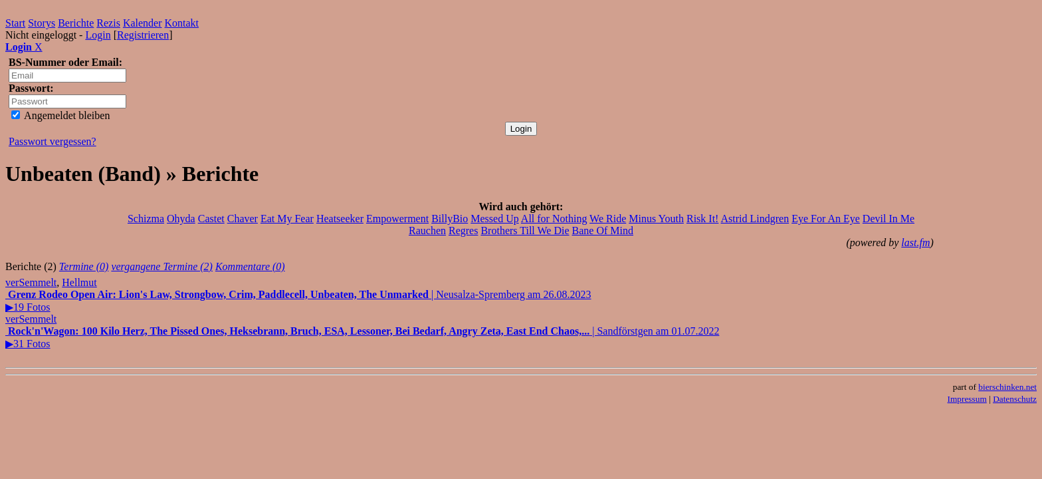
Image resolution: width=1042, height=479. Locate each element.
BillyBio (449, 218)
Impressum (967, 399)
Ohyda (181, 218)
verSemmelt (30, 282)
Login (97, 35)
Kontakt (182, 23)
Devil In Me (888, 218)
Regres (463, 230)
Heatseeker (340, 218)
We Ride (607, 218)
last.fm (915, 242)
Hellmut (79, 282)
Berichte (76, 23)
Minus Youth (656, 218)
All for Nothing (554, 218)
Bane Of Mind (602, 230)
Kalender (142, 23)
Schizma (146, 218)
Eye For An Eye (825, 218)
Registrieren (143, 35)
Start (15, 23)
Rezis (108, 23)
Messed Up (494, 218)
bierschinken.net (1007, 387)
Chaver (242, 218)
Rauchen (427, 230)
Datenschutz (1015, 399)
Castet (211, 218)
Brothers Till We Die (524, 230)
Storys (41, 23)
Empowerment (397, 218)
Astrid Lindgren (755, 218)
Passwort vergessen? (52, 141)
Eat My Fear (287, 218)
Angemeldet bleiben (60, 115)
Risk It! (702, 218)
